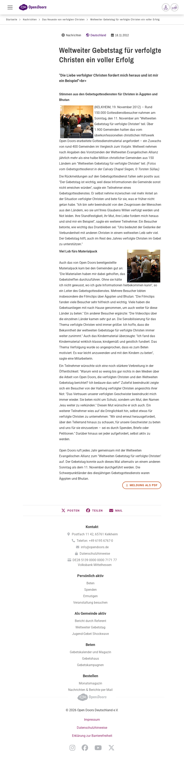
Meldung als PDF (144, 485)
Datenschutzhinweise (95, 553)
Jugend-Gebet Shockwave (90, 634)
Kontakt (92, 527)
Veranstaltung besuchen (90, 602)
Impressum (92, 720)
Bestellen (90, 676)
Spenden (90, 590)
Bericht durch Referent (90, 621)
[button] (70, 511)
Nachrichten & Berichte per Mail (90, 690)
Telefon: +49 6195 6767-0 (95, 541)
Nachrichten (30, 19)
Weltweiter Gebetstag (90, 627)
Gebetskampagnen (90, 665)
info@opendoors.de (95, 547)
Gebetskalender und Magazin (90, 652)
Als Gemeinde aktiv (90, 613)
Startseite (11, 19)
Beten (90, 583)
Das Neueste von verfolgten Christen (63, 19)
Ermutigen (90, 596)
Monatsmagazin (90, 683)
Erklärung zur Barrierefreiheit (92, 736)
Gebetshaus (90, 658)
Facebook (84, 748)
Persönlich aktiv (90, 576)
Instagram (72, 748)
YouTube (98, 748)
